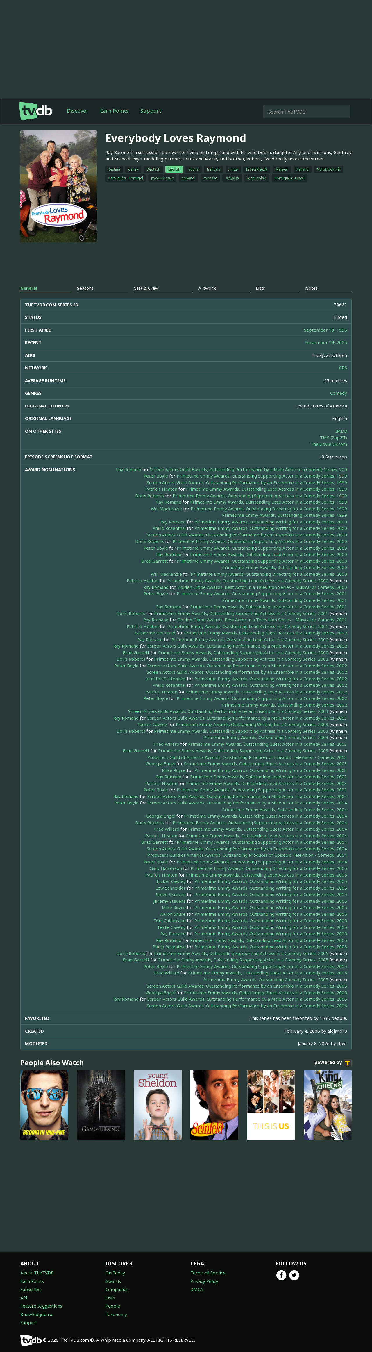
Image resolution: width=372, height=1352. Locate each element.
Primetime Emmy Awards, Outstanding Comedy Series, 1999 (284, 515)
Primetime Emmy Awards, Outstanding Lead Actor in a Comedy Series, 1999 (268, 502)
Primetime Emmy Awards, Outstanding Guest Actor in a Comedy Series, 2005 (267, 973)
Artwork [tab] (207, 288)
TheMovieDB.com (328, 444)
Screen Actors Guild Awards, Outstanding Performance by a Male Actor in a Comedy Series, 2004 (247, 796)
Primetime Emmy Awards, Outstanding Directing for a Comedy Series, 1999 (269, 509)
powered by (333, 1063)
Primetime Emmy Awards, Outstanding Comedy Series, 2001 (284, 600)
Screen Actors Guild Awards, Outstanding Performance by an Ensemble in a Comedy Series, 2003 (228, 711)
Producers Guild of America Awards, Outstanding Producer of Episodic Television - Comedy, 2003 (247, 757)
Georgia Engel (160, 763)
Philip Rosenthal (169, 528)
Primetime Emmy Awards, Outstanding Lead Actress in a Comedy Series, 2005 (266, 875)
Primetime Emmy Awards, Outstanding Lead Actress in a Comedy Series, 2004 (266, 835)
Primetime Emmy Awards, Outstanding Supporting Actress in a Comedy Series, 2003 (241, 731)
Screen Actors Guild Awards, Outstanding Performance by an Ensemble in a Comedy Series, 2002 (247, 672)
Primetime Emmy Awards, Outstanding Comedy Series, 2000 (284, 567)
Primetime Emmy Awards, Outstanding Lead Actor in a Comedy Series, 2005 (268, 940)
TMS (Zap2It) (333, 437)
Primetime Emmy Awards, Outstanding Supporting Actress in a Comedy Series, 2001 (241, 613)
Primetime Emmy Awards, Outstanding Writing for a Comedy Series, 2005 (270, 881)
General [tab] (28, 288)
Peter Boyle (156, 476)
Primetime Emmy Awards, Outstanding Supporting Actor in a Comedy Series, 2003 (243, 750)
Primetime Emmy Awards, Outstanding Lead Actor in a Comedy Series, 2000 (268, 554)
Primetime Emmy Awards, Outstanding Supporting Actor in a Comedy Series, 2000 (262, 548)
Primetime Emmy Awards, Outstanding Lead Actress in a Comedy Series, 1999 (266, 489)
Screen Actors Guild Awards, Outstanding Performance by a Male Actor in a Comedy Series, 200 (248, 469)
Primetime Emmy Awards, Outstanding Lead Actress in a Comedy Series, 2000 (247, 580)
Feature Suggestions (41, 1306)
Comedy (338, 393)
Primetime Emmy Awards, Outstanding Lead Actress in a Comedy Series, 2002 (266, 692)
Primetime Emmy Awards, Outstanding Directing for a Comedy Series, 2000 (269, 574)
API (23, 1298)
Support (150, 110)
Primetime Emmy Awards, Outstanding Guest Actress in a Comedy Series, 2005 (265, 992)
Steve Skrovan (171, 894)
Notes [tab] (311, 288)
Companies (116, 1289)
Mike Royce (174, 770)
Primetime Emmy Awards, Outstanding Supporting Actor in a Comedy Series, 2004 (262, 842)
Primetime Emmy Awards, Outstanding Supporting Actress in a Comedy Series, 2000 (260, 541)
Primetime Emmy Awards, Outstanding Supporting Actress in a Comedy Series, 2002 (241, 659)
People (112, 1306)
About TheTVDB (37, 1273)
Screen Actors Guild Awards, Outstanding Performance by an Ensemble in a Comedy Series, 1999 (247, 482)
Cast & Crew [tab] (146, 288)
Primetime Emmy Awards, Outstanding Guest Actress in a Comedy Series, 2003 (265, 763)
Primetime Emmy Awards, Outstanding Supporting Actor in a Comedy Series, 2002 (243, 652)
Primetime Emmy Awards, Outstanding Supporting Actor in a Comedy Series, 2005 (243, 960)
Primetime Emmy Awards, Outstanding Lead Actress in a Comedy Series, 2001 (247, 626)
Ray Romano (128, 469)
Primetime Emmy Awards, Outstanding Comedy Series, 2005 (265, 979)
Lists (110, 1298)
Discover (77, 110)
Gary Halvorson (166, 868)
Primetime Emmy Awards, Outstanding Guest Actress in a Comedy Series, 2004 (265, 816)
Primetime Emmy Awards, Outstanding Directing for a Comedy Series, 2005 (269, 868)
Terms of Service (208, 1273)
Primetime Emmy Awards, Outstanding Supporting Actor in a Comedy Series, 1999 (262, 476)
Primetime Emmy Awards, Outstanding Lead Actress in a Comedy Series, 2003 (266, 783)
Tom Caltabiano (169, 920)
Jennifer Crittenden (166, 679)
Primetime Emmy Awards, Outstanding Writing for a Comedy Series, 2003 (252, 724)
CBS (343, 368)
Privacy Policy (204, 1281)
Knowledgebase (36, 1314)
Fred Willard (166, 744)
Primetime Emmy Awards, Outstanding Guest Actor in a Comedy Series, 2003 (267, 744)
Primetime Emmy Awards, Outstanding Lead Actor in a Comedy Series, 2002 (249, 639)
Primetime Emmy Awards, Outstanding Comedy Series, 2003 (265, 737)
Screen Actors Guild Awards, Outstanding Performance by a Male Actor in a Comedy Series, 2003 (247, 718)
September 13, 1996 (325, 330)
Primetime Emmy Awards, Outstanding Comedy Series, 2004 (284, 809)
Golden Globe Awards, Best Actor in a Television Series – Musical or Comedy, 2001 (262, 620)
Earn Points (114, 110)
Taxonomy (116, 1314)
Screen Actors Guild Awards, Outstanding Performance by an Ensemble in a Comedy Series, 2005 (247, 986)
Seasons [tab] (85, 288)
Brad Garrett (154, 561)
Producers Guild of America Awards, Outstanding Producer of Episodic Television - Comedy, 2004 (247, 855)
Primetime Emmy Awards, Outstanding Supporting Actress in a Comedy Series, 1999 (260, 495)
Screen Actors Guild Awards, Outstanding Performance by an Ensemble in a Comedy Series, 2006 (247, 1005)
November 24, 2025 (326, 342)
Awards (113, 1281)
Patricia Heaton (161, 489)
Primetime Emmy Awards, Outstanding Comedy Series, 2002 (284, 705)
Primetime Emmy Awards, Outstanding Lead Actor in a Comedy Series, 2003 (268, 776)
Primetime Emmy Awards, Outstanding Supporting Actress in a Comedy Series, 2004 (260, 822)
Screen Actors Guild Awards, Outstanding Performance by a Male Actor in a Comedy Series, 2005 (247, 999)
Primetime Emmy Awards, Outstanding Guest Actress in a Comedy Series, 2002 (265, 633)
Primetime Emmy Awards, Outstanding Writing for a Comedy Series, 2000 (270, 522)
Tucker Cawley (152, 724)
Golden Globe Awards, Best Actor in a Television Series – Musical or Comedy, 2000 (262, 587)
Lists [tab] (260, 288)
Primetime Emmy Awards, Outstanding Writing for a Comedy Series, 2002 (270, 679)
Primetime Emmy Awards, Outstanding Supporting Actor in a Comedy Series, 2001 (262, 593)
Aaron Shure (173, 914)
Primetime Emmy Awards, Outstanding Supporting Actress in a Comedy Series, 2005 (241, 953)
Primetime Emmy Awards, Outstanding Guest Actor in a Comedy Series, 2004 (267, 829)
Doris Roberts (149, 495)
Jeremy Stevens (169, 901)
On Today (115, 1273)
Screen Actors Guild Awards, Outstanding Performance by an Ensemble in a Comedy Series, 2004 (247, 849)
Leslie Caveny (172, 927)
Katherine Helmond (154, 633)
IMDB (341, 431)
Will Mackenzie (166, 509)
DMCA (196, 1289)
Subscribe (30, 1289)
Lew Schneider (170, 888)
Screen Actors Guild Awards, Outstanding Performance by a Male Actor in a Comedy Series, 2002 (247, 646)
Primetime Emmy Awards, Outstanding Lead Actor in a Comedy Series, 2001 (268, 606)
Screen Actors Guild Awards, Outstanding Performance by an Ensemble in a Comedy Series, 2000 (247, 535)
